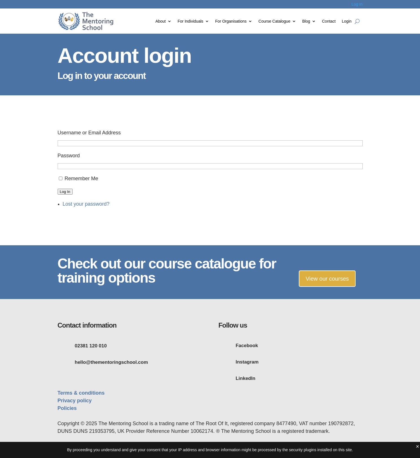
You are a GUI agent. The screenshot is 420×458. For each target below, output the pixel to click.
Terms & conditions (81, 393)
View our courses (327, 279)
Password (69, 155)
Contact (329, 21)
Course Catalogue (274, 21)
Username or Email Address (89, 133)
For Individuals (190, 21)
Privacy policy (75, 400)
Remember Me (81, 178)
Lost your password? (86, 204)
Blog (306, 21)
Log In (357, 4)
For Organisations (231, 21)
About (160, 21)
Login (346, 21)
